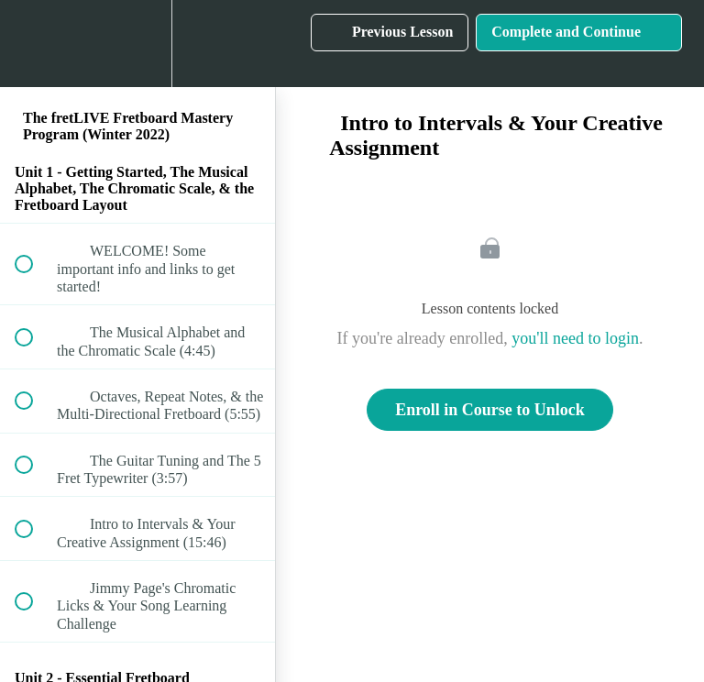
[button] (34, 43)
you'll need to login (575, 338)
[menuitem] (137, 43)
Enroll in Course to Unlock (490, 410)
